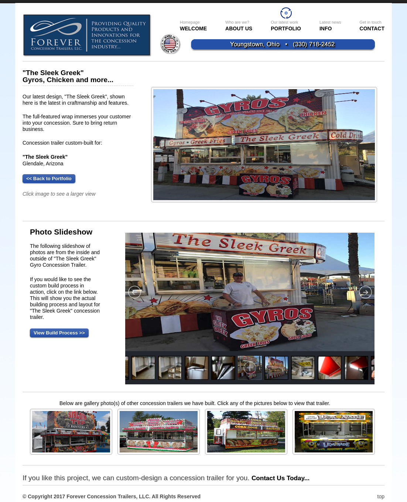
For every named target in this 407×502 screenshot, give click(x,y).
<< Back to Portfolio (49, 178)
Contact (372, 25)
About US (238, 25)
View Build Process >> (59, 333)
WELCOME (193, 25)
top (380, 496)
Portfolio (286, 25)
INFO (330, 25)
